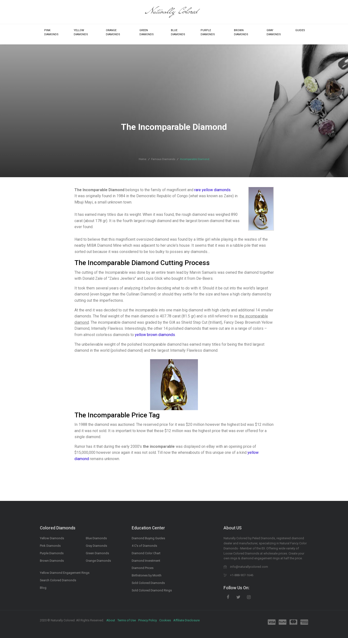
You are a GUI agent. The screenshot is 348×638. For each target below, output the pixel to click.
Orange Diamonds (113, 32)
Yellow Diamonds (81, 32)
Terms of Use (126, 620)
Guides (300, 30)
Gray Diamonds (274, 32)
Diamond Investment (146, 560)
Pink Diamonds (51, 32)
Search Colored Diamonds (58, 580)
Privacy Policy (147, 620)
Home (142, 159)
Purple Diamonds (208, 32)
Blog (43, 587)
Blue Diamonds (178, 32)
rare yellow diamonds (212, 190)
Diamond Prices (142, 568)
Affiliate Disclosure (186, 620)
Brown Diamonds (241, 32)
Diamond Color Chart (146, 553)
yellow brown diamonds (155, 334)
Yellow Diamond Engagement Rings (64, 573)
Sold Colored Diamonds (148, 583)
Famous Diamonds (163, 159)
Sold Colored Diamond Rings (152, 590)
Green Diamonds (146, 32)
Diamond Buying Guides (148, 538)
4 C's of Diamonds (144, 545)
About (110, 620)
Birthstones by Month (146, 575)
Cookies (165, 620)
